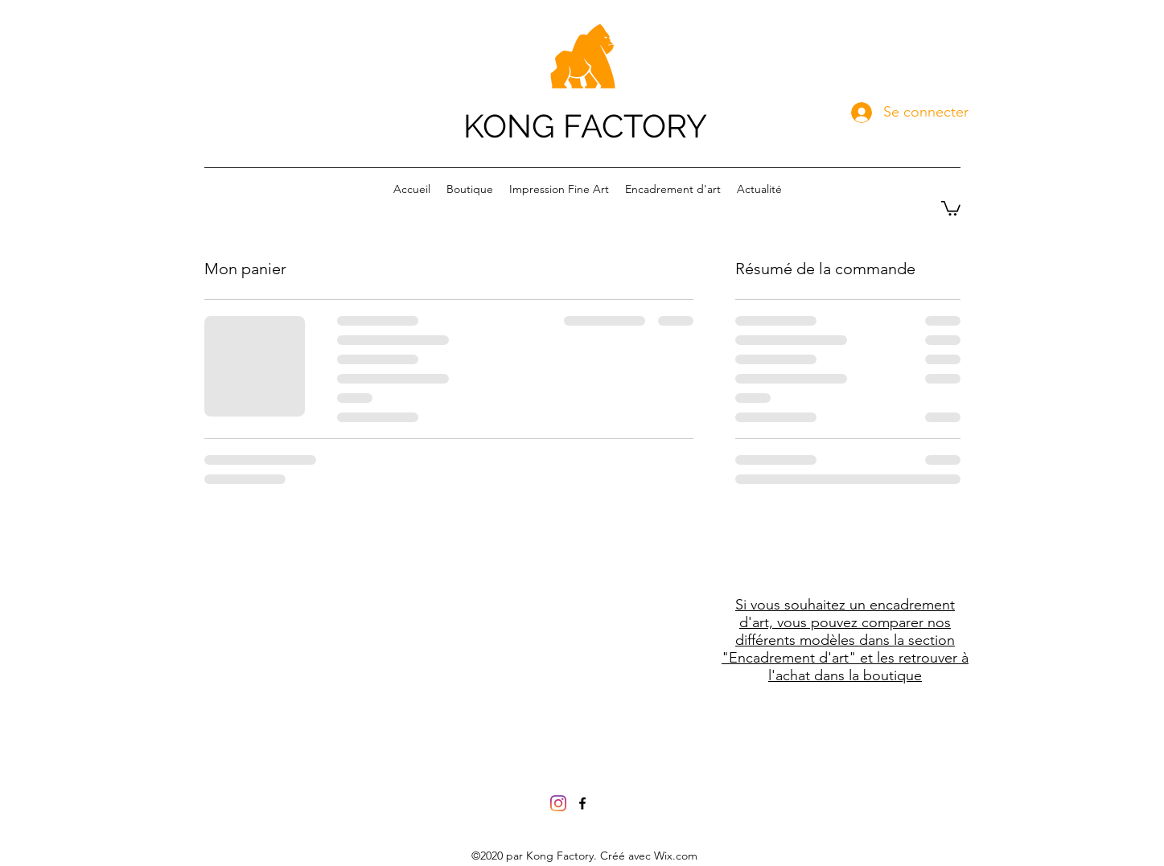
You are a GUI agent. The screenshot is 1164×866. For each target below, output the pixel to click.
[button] (950, 207)
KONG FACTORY (585, 126)
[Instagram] (558, 803)
